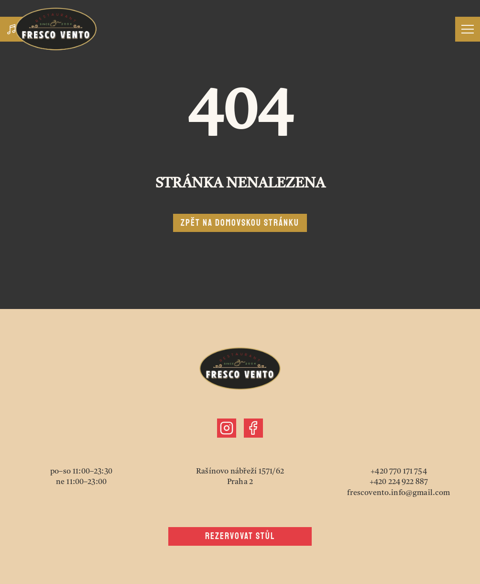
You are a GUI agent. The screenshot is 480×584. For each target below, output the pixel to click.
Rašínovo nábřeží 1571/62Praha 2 (240, 477)
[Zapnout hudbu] (12, 29)
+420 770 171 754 (399, 471)
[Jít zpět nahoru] (56, 29)
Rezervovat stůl (240, 536)
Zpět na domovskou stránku (240, 223)
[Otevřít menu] (467, 29)
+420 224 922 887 (399, 482)
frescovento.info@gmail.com (398, 493)
